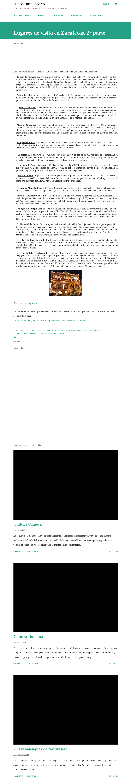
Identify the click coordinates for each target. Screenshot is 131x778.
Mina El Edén (97, 330)
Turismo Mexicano (56, 333)
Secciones (41, 15)
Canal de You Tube (57, 15)
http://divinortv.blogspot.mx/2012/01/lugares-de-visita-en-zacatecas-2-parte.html (50, 320)
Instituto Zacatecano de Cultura (76, 330)
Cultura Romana (28, 636)
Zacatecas (69, 333)
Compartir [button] (18, 342)
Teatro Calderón (21, 333)
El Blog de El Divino (29, 4)
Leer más (113, 551)
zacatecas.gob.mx (29, 303)
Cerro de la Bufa (53, 330)
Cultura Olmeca (27, 524)
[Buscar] (106, 4)
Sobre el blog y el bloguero (22, 15)
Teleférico (34, 333)
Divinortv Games (76, 15)
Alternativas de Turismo (34, 330)
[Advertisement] (65, 425)
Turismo (43, 333)
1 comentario (31, 551)
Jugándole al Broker (96, 15)
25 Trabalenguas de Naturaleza (40, 749)
